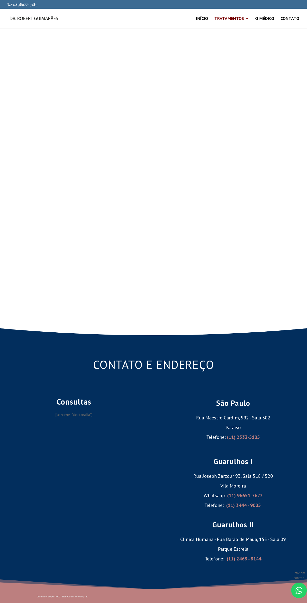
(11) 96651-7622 (245, 494)
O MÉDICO (264, 17)
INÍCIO (202, 17)
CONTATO (289, 17)
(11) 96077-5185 (24, 5)
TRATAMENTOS (229, 17)
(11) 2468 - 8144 (244, 557)
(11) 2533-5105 (243, 436)
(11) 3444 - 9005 (243, 504)
